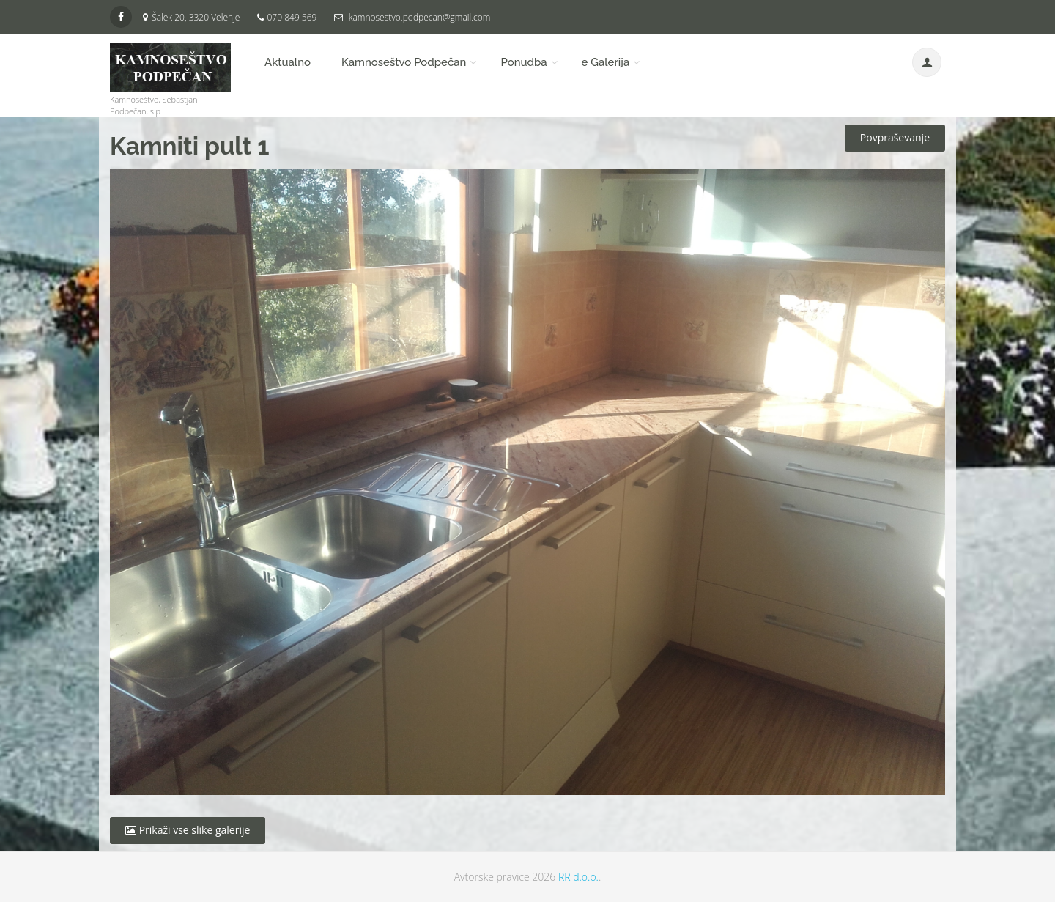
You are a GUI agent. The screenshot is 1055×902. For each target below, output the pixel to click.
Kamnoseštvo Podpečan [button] (403, 62)
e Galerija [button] (606, 62)
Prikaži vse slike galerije (187, 830)
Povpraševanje (895, 137)
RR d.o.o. (578, 877)
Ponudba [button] (523, 62)
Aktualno (287, 62)
